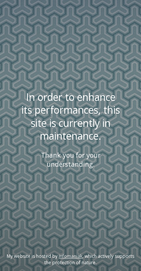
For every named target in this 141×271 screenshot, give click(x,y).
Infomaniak (70, 256)
